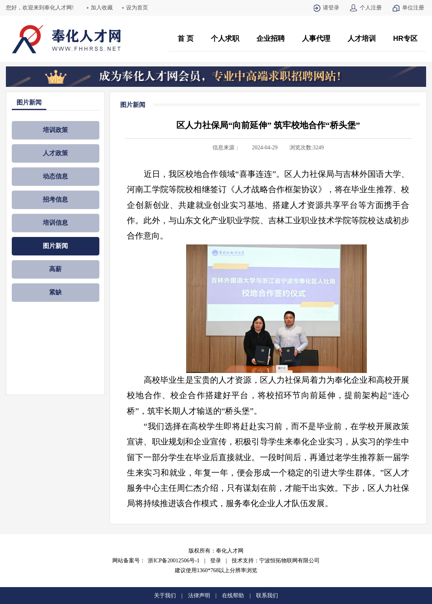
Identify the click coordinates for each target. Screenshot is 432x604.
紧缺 (55, 292)
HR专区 (405, 38)
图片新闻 (55, 245)
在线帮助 (233, 595)
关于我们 (165, 595)
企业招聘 (270, 38)
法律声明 (199, 595)
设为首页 (137, 8)
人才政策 (55, 153)
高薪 (55, 269)
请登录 (331, 8)
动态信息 (55, 176)
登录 (215, 561)
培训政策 (55, 130)
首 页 (186, 38)
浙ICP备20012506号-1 (173, 561)
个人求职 (225, 38)
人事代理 (316, 38)
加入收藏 (102, 8)
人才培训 (362, 38)
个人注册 (371, 8)
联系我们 (267, 595)
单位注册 (413, 8)
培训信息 (55, 222)
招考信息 (55, 199)
